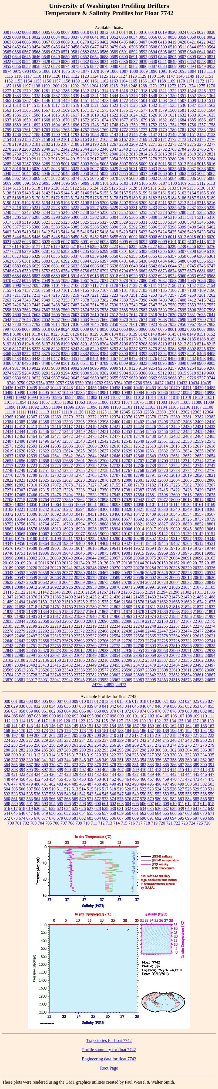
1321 (162, 90)
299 (150, 750)
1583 (201, 110)
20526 (162, 572)
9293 (55, 373)
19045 (186, 529)
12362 (184, 412)
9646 (85, 378)
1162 (104, 81)
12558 (186, 441)
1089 (143, 71)
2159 (55, 139)
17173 (138, 485)
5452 (94, 236)
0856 (16, 66)
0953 (211, 66)
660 (128, 813)
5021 (46, 168)
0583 (94, 51)
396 (37, 769)
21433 (103, 597)
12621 (31, 451)
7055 (55, 280)
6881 (201, 271)
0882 (133, 66)
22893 (67, 650)
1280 (36, 90)
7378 (85, 300)
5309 (162, 217)
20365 (55, 572)
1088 (133, 71)
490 (113, 784)
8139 (133, 334)
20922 (55, 587)
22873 (55, 650)
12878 (103, 480)
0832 (85, 61)
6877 (182, 271)
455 (60, 779)
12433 (209, 426)
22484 (210, 631)
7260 (191, 295)
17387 (138, 490)
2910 (26, 159)
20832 (186, 582)
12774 (186, 470)
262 (82, 745)
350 (113, 759)
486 (82, 784)
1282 (55, 90)
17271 (8, 490)
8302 (191, 348)
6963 (191, 275)
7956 (182, 324)
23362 (198, 660)
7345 (36, 300)
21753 (67, 606)
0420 (181, 42)
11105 (173, 407)
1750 (133, 125)
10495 (43, 392)
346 (82, 759)
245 (166, 740)
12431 (198, 426)
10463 (150, 387)
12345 (124, 412)
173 (45, 730)
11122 (90, 412)
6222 (104, 246)
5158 (133, 193)
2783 (172, 149)
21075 (198, 587)
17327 (55, 490)
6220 (94, 246)
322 (112, 755)
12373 (103, 417)
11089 (208, 402)
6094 (114, 241)
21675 (210, 602)
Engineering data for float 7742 (109, 1059)
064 (67, 711)
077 (166, 711)
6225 (133, 246)
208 (98, 735)
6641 (143, 266)
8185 (191, 339)
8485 (211, 358)
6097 (143, 241)
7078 (123, 280)
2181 (36, 144)
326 (143, 755)
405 (105, 769)
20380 (79, 572)
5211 (162, 202)
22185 (8, 626)
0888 (162, 66)
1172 (200, 81)
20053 (103, 558)
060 (37, 711)
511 (60, 789)
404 (98, 769)
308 (7, 755)
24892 (109, 684)
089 (45, 716)
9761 (89, 382)
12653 (198, 456)
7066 (75, 280)
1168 (161, 81)
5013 (181, 163)
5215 (201, 202)
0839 (143, 61)
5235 (172, 207)
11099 (104, 407)
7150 (172, 285)
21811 (150, 606)
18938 (91, 529)
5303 (104, 217)
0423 (211, 42)
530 (203, 789)
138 (203, 721)
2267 (114, 144)
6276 (211, 246)
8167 (65, 339)
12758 (103, 470)
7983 (211, 324)
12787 (115, 475)
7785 (26, 324)
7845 (94, 324)
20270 (115, 567)
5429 (191, 232)
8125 (65, 334)
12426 (150, 426)
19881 (127, 553)
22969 (174, 650)
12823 (20, 480)
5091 (26, 183)
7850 (114, 324)
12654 (210, 456)
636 (158, 808)
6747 (211, 266)
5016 (211, 163)
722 (177, 823)
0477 (94, 47)
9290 (36, 373)
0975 (17, 71)
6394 (85, 261)
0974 (7, 71)
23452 (103, 665)
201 (45, 735)
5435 (7, 236)
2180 (26, 144)
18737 (198, 519)
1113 (201, 71)
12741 (162, 465)
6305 (162, 251)
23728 (31, 675)
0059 (182, 37)
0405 (123, 42)
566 (52, 798)
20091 (186, 558)
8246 (85, 348)
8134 (113, 334)
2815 (153, 154)
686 (113, 818)
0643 (7, 56)
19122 (162, 533)
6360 (201, 256)
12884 (174, 480)
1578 (153, 110)
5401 (201, 227)
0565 (7, 51)
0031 (26, 37)
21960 (115, 616)
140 (7, 725)
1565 (26, 110)
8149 (191, 334)
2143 (114, 134)
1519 (75, 105)
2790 (26, 154)
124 (97, 721)
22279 (20, 631)
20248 (91, 567)
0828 (46, 61)
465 (135, 779)
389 (196, 764)
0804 (162, 56)
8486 (7, 363)
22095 (115, 621)
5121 (65, 188)
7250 (123, 295)
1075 (65, 71)
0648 (46, 56)
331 (180, 755)
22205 (43, 626)
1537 (191, 105)
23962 (115, 679)
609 (166, 803)
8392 (143, 353)
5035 (172, 168)
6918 (114, 275)
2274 (182, 144)
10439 (31, 387)
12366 (20, 417)
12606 (67, 446)
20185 (209, 563)
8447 (55, 358)
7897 (143, 324)
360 (188, 759)
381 (135, 764)
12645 (103, 456)
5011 (162, 163)
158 (143, 725)
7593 (162, 309)
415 (180, 769)
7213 (36, 295)
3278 (152, 159)
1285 (65, 90)
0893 (182, 66)
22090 (103, 621)
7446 (46, 305)
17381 (127, 490)
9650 (94, 378)
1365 (7, 100)
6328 (26, 256)
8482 (191, 358)
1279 (26, 90)
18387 (43, 514)
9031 (46, 368)
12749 (20, 470)
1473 (133, 100)
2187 (65, 144)
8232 (55, 348)
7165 (85, 290)
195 (211, 730)
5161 (162, 193)
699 (211, 818)
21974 (150, 616)
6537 (211, 261)
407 (120, 769)
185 (135, 730)
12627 (103, 451)
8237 (65, 348)
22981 (8, 655)
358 (173, 759)
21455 (138, 597)
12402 (138, 421)
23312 (138, 660)
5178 (114, 198)
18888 (43, 529)
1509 (191, 100)
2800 (114, 154)
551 (150, 794)
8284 (172, 348)
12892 (20, 485)
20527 (174, 572)
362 (203, 759)
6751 (36, 271)
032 (37, 706)
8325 (201, 348)
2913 (55, 159)
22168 (198, 621)
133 (165, 721)
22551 (103, 636)
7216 (65, 295)
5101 (104, 183)
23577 (103, 670)
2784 (182, 149)
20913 (43, 587)
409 (135, 769)
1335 (36, 95)
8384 (104, 353)
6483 (153, 261)
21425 (91, 597)
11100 (115, 407)
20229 (55, 567)
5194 (46, 202)
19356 (20, 543)
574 (113, 798)
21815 (162, 606)
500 (188, 784)
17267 (210, 485)
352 (128, 759)
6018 (191, 236)
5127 (123, 188)
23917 (31, 679)
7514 (94, 305)
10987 (174, 392)
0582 (85, 51)
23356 (186, 660)
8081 (172, 329)
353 (135, 759)
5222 (46, 207)
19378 (55, 543)
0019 (162, 32)
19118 (150, 533)
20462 (103, 572)
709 (79, 823)
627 (90, 808)
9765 (128, 382)
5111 (192, 183)
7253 (152, 295)
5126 (113, 188)
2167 (123, 139)
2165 (104, 139)
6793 (114, 271)
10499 (67, 392)
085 (14, 716)
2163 (85, 139)
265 (105, 745)
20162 (174, 563)
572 (98, 798)
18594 (20, 519)
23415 (55, 665)
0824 (26, 61)
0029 (7, 37)
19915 (138, 553)
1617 (75, 115)
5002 (75, 163)
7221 (94, 295)
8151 (201, 334)
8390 (123, 353)
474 (203, 779)
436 (128, 774)
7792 (36, 324)
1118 (37, 76)
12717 (8, 465)
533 (14, 794)
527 (180, 789)
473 (196, 779)
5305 (123, 217)
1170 (180, 81)
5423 (152, 232)
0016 (143, 32)
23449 (91, 665)
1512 (7, 105)
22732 (186, 640)
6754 (65, 271)
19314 (162, 538)
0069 (65, 42)
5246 (65, 212)
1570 (75, 110)
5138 (7, 193)
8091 (7, 334)
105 (166, 716)
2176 (211, 139)
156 (128, 725)
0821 (211, 56)
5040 (7, 173)
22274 (210, 626)
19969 (162, 553)
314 (52, 755)
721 (169, 823)
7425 (7, 305)
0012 (104, 32)
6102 (182, 241)
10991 (9, 397)
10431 (170, 382)
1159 (75, 81)
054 (203, 706)
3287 (26, 163)
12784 (79, 475)
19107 (127, 533)
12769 (150, 470)
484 (67, 784)
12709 (162, 460)
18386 (31, 514)
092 (67, 716)
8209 (153, 344)
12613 (150, 446)
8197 (46, 344)
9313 (172, 373)
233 (75, 740)
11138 (113, 412)
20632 (43, 582)
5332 (153, 222)
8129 (94, 334)
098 (113, 716)
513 (75, 789)
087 (29, 716)
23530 (55, 670)
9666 (162, 378)
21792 (103, 606)
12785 (91, 475)
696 (188, 818)
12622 (43, 451)
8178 (133, 339)
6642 (153, 266)
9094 (85, 368)
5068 (26, 178)
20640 (55, 582)
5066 (7, 178)
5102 (114, 183)
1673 (94, 120)
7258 (181, 295)
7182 (133, 290)
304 (188, 750)
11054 (21, 402)
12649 (150, 456)
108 (188, 716)
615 (211, 803)
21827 (198, 606)
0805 (172, 56)
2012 (104, 134)
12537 (67, 441)
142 (22, 725)
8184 (182, 339)
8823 (143, 363)
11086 (197, 402)
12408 (186, 421)
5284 (7, 217)
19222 (91, 538)
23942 (67, 679)
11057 (44, 402)
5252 (123, 212)
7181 (123, 290)
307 (211, 750)
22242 (127, 626)
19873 (91, 553)
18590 (8, 519)
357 (166, 759)
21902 (20, 616)
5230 (123, 207)
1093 (182, 71)
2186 (55, 144)
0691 (133, 56)
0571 (65, 51)
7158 (36, 290)
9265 (201, 368)
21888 (186, 611)
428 (67, 774)
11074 (126, 402)
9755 (50, 382)
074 (143, 711)
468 (158, 779)
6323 (16, 256)
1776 (133, 129)
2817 (172, 154)
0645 (26, 56)
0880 (114, 66)
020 (158, 701)
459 (90, 779)
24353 (162, 679)
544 (98, 794)
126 (112, 721)
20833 (198, 582)
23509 (8, 670)
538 (52, 794)
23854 (186, 675)
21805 (127, 606)
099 (120, 716)
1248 (133, 86)
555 (181, 794)
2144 (123, 134)
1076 (75, 71)
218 (173, 735)
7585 (123, 309)
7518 (104, 305)
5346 (211, 222)
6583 (16, 266)
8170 (75, 339)
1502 (153, 100)
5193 (36, 202)
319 (90, 755)
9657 (123, 378)
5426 (181, 232)
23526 (43, 670)
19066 (31, 533)
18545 (174, 514)
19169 (8, 538)
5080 (133, 178)
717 (139, 823)
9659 (133, 378)
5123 (84, 188)
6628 (26, 266)
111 (211, 716)
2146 (143, 134)
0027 (201, 32)
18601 (31, 519)
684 (98, 818)
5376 (7, 227)
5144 (65, 193)
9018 (26, 368)
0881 (123, 66)
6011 (172, 236)
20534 (210, 572)
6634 (85, 266)
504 (7, 789)
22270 (198, 626)
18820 (127, 524)
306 (203, 750)
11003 (103, 397)
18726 (186, 519)
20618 (186, 577)
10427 (158, 382)
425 (45, 774)
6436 (143, 261)
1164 (123, 81)
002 (22, 701)
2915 (75, 159)
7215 (55, 295)
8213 (191, 344)
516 (97, 789)
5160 (153, 193)
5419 (113, 232)
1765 (65, 129)
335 (211, 755)
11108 (208, 407)
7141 (152, 285)
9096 (104, 368)
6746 (201, 266)
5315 (201, 217)
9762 (99, 382)
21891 (210, 611)
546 (113, 794)
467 (150, 779)
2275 (191, 144)
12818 (174, 475)
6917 (104, 275)
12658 (43, 460)
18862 (8, 529)
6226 (143, 246)
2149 (172, 134)
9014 (7, 368)
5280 (182, 212)
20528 (186, 572)
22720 (127, 640)
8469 (123, 358)
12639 (31, 456)
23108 (20, 660)
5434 (211, 232)
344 (67, 759)
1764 (55, 129)
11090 (10, 407)
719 (154, 823)
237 (105, 740)
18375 (20, 514)
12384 (8, 421)
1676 (114, 120)
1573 (104, 110)
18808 (103, 524)
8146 (181, 334)
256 (37, 745)
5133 (171, 188)
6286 (94, 251)
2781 (153, 149)
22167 (186, 621)
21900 (8, 616)
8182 (162, 339)
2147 (153, 134)
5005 (104, 163)
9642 (65, 378)
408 (128, 769)
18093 (115, 504)
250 (203, 740)
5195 (55, 202)
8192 (7, 344)
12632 (162, 451)
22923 (103, 650)
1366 (16, 100)
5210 (153, 202)
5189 (211, 198)
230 (52, 740)
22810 (174, 645)
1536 (182, 105)
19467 (174, 543)
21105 (210, 587)
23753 (67, 675)
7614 (133, 314)
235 (90, 740)
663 (150, 813)
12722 (20, 465)
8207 (133, 344)
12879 (115, 480)
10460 (127, 387)
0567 (26, 51)
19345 (209, 538)
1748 (114, 125)
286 (52, 750)
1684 (182, 120)
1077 (85, 71)
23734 (43, 675)
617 (14, 808)
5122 (74, 188)
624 (67, 808)
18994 (115, 529)
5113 (211, 183)
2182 (46, 144)
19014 (138, 529)
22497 (31, 636)
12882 (150, 480)
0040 (85, 37)
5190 (7, 202)
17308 (31, 490)
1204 (94, 86)
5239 (211, 207)
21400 (67, 597)
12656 (20, 460)
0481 (123, 47)
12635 (198, 451)
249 (196, 740)
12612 (138, 446)
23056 (127, 655)
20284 (150, 567)
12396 (91, 421)
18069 (79, 504)
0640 (191, 51)
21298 (174, 592)
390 (203, 764)
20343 (8, 572)
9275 (16, 373)
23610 (174, 670)
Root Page (109, 1068)
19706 (162, 548)
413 (165, 769)
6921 (143, 275)
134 (172, 721)
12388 (43, 421)
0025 (191, 32)
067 (90, 711)
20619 (198, 577)
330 (173, 755)
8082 (182, 329)
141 (14, 725)
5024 (65, 168)
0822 (7, 61)
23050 (103, 655)
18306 (103, 509)
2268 (123, 144)
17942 (138, 499)
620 (37, 808)
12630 (138, 451)
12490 (20, 441)
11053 (9, 402)
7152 (191, 285)
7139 (133, 285)
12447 (55, 431)
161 (166, 725)
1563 (7, 110)
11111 (21, 412)
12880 (127, 480)
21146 (55, 592)
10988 (186, 392)
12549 (138, 441)
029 (14, 706)
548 (128, 794)
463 (120, 779)
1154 (28, 81)
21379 (43, 597)
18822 (150, 524)
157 (135, 725)
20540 (8, 577)
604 (128, 803)
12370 (67, 417)
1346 (133, 95)
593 (45, 803)
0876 (85, 66)
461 (105, 779)
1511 (211, 100)
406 (113, 769)
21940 (91, 616)
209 (105, 735)
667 (181, 813)
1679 (143, 120)
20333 (198, 567)
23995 (150, 679)
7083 (172, 280)
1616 (65, 115)
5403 (7, 232)
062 (52, 711)
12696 (91, 460)
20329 (186, 567)
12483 (186, 436)
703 (33, 823)
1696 (75, 125)
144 (37, 725)
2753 (133, 149)
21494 (20, 602)
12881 (138, 480)
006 (52, 701)
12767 (127, 470)
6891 (65, 275)
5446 (36, 236)
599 (90, 803)
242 (143, 740)
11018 (174, 397)
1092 (172, 71)
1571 (85, 110)
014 (112, 701)
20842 (210, 582)
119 (59, 721)
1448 (55, 100)
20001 (20, 558)
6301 (123, 251)
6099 (162, 241)
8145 (172, 334)
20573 (79, 577)
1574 (114, 110)
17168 (127, 485)
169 (14, 730)
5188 (201, 198)
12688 (67, 460)
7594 (172, 309)
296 (128, 750)
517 (105, 789)
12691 (79, 460)
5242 (26, 212)
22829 (198, 645)
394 (22, 769)
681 (75, 818)
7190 (211, 290)
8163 (26, 339)
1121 (65, 76)
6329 (36, 256)
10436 (8, 387)
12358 (148, 412)
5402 (211, 227)
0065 (26, 42)
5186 (182, 198)
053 (196, 706)
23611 (186, 670)
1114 (211, 71)
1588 (36, 115)
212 (128, 735)
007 (60, 701)
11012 (138, 397)
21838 (20, 611)
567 (60, 798)
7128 (113, 285)
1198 (36, 86)
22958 (162, 650)
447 (211, 774)
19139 (186, 533)
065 (75, 711)
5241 (16, 212)
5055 (123, 173)
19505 (186, 543)
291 (90, 750)
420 (7, 774)
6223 (113, 246)
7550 (172, 305)
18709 (162, 519)
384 (158, 764)
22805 (162, 645)
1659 (26, 120)
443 (181, 774)
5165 (201, 193)
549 (135, 794)
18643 (79, 519)
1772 (123, 129)
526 (173, 789)
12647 (127, 456)
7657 (55, 319)
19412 (115, 543)
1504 (172, 100)
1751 (143, 125)
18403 (67, 514)
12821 (210, 475)
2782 (162, 149)
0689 (114, 56)
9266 (211, 368)
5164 (191, 193)
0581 (75, 51)
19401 (91, 543)
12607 (79, 446)
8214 (201, 344)
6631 (55, 266)
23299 (127, 660)
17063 (43, 485)
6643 (162, 266)
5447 (46, 236)
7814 (55, 324)
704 (41, 823)
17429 (198, 490)
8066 (143, 329)
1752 (153, 125)
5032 (143, 168)
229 (45, 740)
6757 (94, 271)
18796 (91, 524)
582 (173, 798)
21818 (174, 606)
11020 (197, 397)
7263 (7, 300)
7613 (123, 314)
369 (45, 764)
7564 (36, 309)
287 (60, 750)
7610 (94, 314)
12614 (162, 446)
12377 (138, 417)
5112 (201, 183)
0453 (26, 47)
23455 (115, 665)
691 (150, 818)
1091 (163, 71)
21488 (210, 597)
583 (181, 798)
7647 (16, 319)
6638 (114, 266)
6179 (55, 246)
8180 (153, 339)
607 (150, 803)
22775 (115, 645)
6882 (211, 271)
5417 (94, 232)
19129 (174, 533)
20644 (67, 582)
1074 (56, 71)
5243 (36, 212)
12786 (103, 475)
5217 (7, 207)
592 (37, 803)
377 (105, 764)
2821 (211, 154)
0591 (123, 51)
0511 (182, 47)
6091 (85, 241)
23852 (174, 675)
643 (211, 808)
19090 (103, 533)
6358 (181, 256)
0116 (75, 42)
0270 (84, 42)
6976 (36, 280)
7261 (201, 295)
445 (196, 774)
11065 (91, 402)
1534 (162, 105)
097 (105, 716)
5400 (191, 227)
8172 (85, 339)
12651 (174, 456)
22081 (91, 621)
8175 (114, 339)
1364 (211, 95)
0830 (65, 61)
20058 (126, 558)
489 (105, 784)
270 (143, 745)
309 (14, 755)
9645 (75, 378)
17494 (67, 494)
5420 (123, 232)
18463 (127, 514)
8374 (36, 353)
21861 (91, 611)
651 (60, 813)
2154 (7, 139)
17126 (79, 485)
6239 (181, 246)
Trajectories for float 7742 (109, 1040)
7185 (162, 290)
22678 (67, 640)
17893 (91, 499)
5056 (133, 173)
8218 (26, 348)
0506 (133, 47)
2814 (143, 154)
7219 (75, 295)
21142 (43, 592)
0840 (153, 61)
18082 (103, 504)
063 (60, 711)
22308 (55, 631)
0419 (172, 42)
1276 (210, 86)
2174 (191, 139)
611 (181, 803)
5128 (133, 188)
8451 (75, 358)
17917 (115, 499)
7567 (46, 309)
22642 (20, 640)
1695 (65, 125)
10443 (55, 387)
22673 (55, 640)
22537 (91, 636)
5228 (104, 207)
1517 (55, 105)
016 (128, 701)
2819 (191, 154)
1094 (192, 71)
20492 (127, 572)
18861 (210, 524)
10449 (79, 387)
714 (116, 823)
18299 (91, 509)
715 (124, 823)
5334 (172, 222)
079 (181, 711)
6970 (7, 280)
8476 (153, 358)
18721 (174, 519)
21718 (31, 606)
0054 (133, 37)
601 (105, 803)
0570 (55, 51)
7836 (75, 324)
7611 (104, 314)
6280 (36, 251)
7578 (104, 309)
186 (143, 730)
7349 (46, 300)
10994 (32, 397)
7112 (94, 285)
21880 (162, 611)
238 (113, 740)
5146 (85, 193)
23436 (79, 665)
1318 (143, 90)
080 (188, 711)
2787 (211, 149)
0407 (143, 42)
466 (143, 779)
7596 (191, 309)
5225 (75, 207)
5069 (36, 178)
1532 (153, 105)
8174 (104, 339)
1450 (75, 100)
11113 (44, 412)
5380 (36, 227)
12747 (210, 465)
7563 (26, 309)
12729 (91, 465)
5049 (75, 173)
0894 (191, 66)
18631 (67, 519)
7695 (172, 319)
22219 (91, 626)
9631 (26, 378)
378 (113, 764)
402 (82, 769)
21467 (162, 597)
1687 (211, 120)
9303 (114, 373)
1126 (113, 76)
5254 (133, 212)
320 (97, 755)
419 (211, 769)
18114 (174, 504)
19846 (79, 553)
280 (7, 750)
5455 (114, 236)
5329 (123, 222)
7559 (16, 309)
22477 (198, 631)
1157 (56, 81)
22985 (20, 655)
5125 (103, 188)
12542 (103, 441)
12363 (195, 412)
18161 (198, 504)
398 (52, 769)
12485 (210, 436)
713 (109, 823)
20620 (210, 577)
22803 (150, 645)
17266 (198, 485)
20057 (114, 558)
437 (135, 774)
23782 (91, 675)
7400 (153, 300)
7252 (143, 295)
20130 (55, 563)
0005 (46, 32)
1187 (7, 86)
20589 (115, 577)
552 (158, 794)
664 (158, 813)
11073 (115, 402)
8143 (152, 334)
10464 (162, 387)
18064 (55, 504)
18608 (43, 519)
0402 (104, 42)
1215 (113, 86)
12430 (186, 426)
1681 (153, 120)
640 (188, 808)
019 (150, 701)
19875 (103, 553)
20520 (150, 572)
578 (143, 798)
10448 (67, 387)
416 (188, 769)
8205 (114, 344)
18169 (209, 504)
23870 (8, 679)
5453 (104, 236)
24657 (210, 679)
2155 (16, 139)
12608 (91, 446)
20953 (91, 587)
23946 (91, 679)
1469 (114, 100)
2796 (75, 154)
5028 (104, 168)
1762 (36, 129)
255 (29, 745)
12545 (127, 441)
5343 (191, 222)
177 (75, 730)
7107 (85, 285)
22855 (31, 650)
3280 (172, 159)
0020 (172, 32)
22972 (198, 650)
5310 (172, 217)
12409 (198, 421)
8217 (16, 348)
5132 (162, 188)
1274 (191, 86)
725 (199, 823)
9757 (60, 382)
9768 (147, 382)
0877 (94, 66)
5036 (182, 168)
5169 (26, 198)
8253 (114, 348)
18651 (91, 519)
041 (105, 706)
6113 (201, 241)
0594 (153, 51)
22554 (115, 636)
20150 (162, 563)
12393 (67, 421)
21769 (79, 606)
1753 (162, 125)
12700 (103, 460)
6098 (153, 241)
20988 (138, 587)
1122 (75, 76)
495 (150, 784)
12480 (150, 436)
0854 (211, 61)
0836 (123, 61)
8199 (65, 344)
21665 (174, 602)
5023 (55, 168)
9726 (191, 378)
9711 (182, 378)
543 (90, 794)
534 (22, 794)
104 (158, 716)
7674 (143, 319)
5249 (94, 212)
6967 (201, 275)
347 (90, 759)
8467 (114, 358)
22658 (43, 640)
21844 (43, 611)
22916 (91, 650)
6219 (84, 246)
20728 (162, 582)
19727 (198, 548)
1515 (36, 105)
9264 (191, 368)
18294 (79, 509)
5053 (114, 173)
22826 (186, 645)
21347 (8, 597)
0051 (104, 37)
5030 (123, 168)
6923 (162, 275)
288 (67, 750)
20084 (174, 558)
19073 (67, 533)
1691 (26, 125)
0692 (143, 56)
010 (82, 701)
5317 (7, 222)
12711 (174, 460)
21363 (20, 597)
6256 (191, 246)
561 (14, 798)
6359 (191, 256)
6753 (55, 271)
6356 (162, 256)
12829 (91, 480)
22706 (103, 640)
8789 (104, 363)
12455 (150, 431)
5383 (55, 227)
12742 (174, 465)
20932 (79, 587)
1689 (16, 125)
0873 (55, 66)
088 (37, 716)
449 (14, 779)
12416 (55, 426)
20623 (8, 582)
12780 (31, 475)
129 (135, 721)
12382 (198, 417)
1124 (94, 76)
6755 (75, 271)
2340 (46, 149)
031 (29, 706)
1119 (46, 76)
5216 (211, 202)
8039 (85, 329)
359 (181, 759)
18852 (198, 524)
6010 (162, 236)
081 (196, 711)
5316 (211, 217)
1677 (123, 120)
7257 (172, 295)
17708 (8, 499)
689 (135, 818)
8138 (123, 334)
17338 (79, 490)
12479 (138, 436)
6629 (36, 266)
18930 (79, 529)
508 (37, 789)
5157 (123, 193)
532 (7, 794)
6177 (45, 246)
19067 (43, 533)
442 (173, 774)
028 (7, 706)
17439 (8, 494)
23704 (8, 675)
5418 (104, 232)
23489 (186, 665)
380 (128, 764)
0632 (172, 51)
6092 (94, 241)
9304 (123, 373)
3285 (7, 163)
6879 (191, 271)
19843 (67, 553)
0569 (46, 51)
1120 (56, 76)
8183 (172, 339)
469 (166, 779)
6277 (7, 251)
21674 (198, 602)
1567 (46, 110)
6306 (172, 251)
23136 (43, 660)
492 (128, 784)
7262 (211, 295)
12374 (115, 417)
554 (173, 794)
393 (14, 769)
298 (143, 750)
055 (211, 706)
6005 (143, 236)
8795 (113, 363)
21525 (79, 602)
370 (52, 764)
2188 (75, 144)
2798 (94, 154)
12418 (79, 426)
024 (188, 701)
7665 (94, 319)
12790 (138, 475)
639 (181, 808)
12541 (91, 441)
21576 (138, 602)
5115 (16, 188)
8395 (172, 353)
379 (120, 764)
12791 (150, 475)
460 (98, 779)
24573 (186, 679)
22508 (43, 636)
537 (45, 794)
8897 (172, 363)
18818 (115, 524)
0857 (26, 66)
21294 (162, 592)
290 (82, 750)
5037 (191, 168)
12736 (138, 465)
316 (67, 755)
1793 (75, 134)
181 (105, 730)
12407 (174, 421)
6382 (36, 261)
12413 (31, 426)
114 (22, 721)
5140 (26, 193)
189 (166, 730)
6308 (191, 251)
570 (82, 798)
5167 (7, 198)
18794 (79, 524)
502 (203, 784)
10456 (103, 387)
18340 (174, 509)
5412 (45, 232)
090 (52, 716)
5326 (94, 222)
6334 (45, 256)
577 (135, 798)
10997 (68, 397)
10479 (198, 387)
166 (203, 725)
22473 (174, 631)
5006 (114, 163)
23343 (174, 660)
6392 (65, 261)
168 (7, 730)
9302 (104, 373)
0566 (16, 51)
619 (29, 808)
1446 (46, 100)
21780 (91, 606)
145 (45, 725)
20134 (79, 563)
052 (188, 706)
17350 (103, 490)
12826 (55, 480)
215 (150, 735)
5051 (94, 173)
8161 (7, 339)
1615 (55, 115)
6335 (55, 256)
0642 (211, 51)
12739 (150, 465)
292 (98, 750)
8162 (16, 339)
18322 (150, 509)
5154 (94, 193)
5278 (162, 212)
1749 (123, 125)
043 (120, 706)
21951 (103, 616)
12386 (31, 421)
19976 (186, 553)
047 (150, 706)
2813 (133, 154)
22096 (127, 621)
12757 (91, 470)
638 (173, 808)
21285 (126, 592)
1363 (201, 95)
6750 (26, 271)
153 (105, 725)
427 (60, 774)
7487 (75, 305)
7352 (55, 300)
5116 (26, 188)
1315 (114, 90)
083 (211, 711)
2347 (114, 149)
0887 (153, 66)
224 (7, 740)
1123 (85, 76)
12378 (150, 417)
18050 (31, 504)
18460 (115, 514)
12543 (115, 441)
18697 (150, 519)
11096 (68, 407)
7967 (191, 324)
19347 (8, 543)
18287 (67, 509)
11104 (161, 407)
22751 (31, 645)
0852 (191, 61)
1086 (114, 71)
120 (66, 721)
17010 (31, 485)
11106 (185, 407)
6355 (152, 256)
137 (195, 721)
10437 (20, 387)
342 (52, 759)
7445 (36, 305)
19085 (91, 533)
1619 (94, 115)
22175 (209, 621)
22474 (186, 631)
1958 (94, 134)
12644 (91, 456)
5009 (143, 163)
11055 (33, 402)
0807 (182, 56)
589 (14, 803)
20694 (115, 582)
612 (188, 803)
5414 (65, 232)
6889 (55, 275)
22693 (79, 640)
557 (196, 794)
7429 (26, 305)
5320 (36, 222)
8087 (201, 329)
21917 (55, 616)
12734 (127, 465)
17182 (150, 485)
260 (67, 745)
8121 (45, 334)
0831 (75, 61)
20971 (127, 587)
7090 (16, 285)
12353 (136, 412)
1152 (8, 81)
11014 (150, 397)
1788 (36, 134)
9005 (211, 363)
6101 (172, 241)
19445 (162, 543)
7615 (143, 314)
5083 (162, 178)
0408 (152, 42)
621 (45, 808)
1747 (104, 125)
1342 (104, 95)
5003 (85, 163)
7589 (153, 309)
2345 (94, 149)
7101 (55, 285)
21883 (174, 611)
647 (29, 813)
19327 (186, 538)
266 (113, 745)
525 (165, 789)
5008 (133, 163)
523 (150, 789)
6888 (46, 275)
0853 (201, 61)
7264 (16, 300)
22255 (162, 626)
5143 (55, 193)
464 (128, 779)
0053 (123, 37)
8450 (65, 358)
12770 (162, 470)
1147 (170, 76)
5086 (191, 178)
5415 (75, 232)
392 (7, 769)
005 (45, 701)
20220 (31, 567)
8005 (16, 329)
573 (105, 798)
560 (7, 798)
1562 (211, 105)
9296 (75, 373)
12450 (91, 431)
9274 (7, 373)
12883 (162, 480)
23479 (150, 665)
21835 (8, 611)
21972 (138, 616)
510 (52, 789)
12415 (43, 426)
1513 (16, 105)
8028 (75, 329)
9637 (55, 378)
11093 (45, 407)
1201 (65, 86)
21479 (186, 597)
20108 (8, 563)
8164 (36, 339)
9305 (133, 373)
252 (7, 745)
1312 (85, 90)
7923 (153, 324)
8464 (104, 358)
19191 (43, 538)
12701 (115, 460)
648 (37, 813)
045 (135, 706)
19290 (126, 538)
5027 (94, 168)
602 (113, 803)
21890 (198, 611)
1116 (18, 76)
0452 (16, 47)
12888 (210, 480)
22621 (210, 636)
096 (98, 716)
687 (120, 818)
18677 (127, 519)
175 (60, 730)
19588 (31, 548)
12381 (186, 417)
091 (60, 716)
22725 (162, 640)
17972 (162, 499)
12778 (8, 475)
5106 (153, 183)
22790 (138, 645)
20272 (127, 567)
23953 (103, 679)
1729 (85, 125)
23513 (20, 670)
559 (211, 794)
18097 (127, 504)
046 (143, 706)
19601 (55, 548)
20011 (43, 558)
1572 (94, 110)
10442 (43, 387)
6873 (162, 271)
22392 (91, 631)
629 (105, 808)
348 (98, 759)
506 (22, 789)
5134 (181, 188)
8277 (143, 348)
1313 (94, 90)
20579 (91, 577)
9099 (114, 368)
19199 (55, 538)
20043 (79, 558)
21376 (31, 597)
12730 (103, 465)
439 (150, 774)
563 (29, 798)
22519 (67, 636)
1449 (65, 100)
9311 (153, 373)
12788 (127, 475)
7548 (162, 305)
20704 (138, 582)
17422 (174, 490)
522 (143, 789)
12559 (198, 441)
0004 (36, 32)
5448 (55, 236)
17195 (162, 485)
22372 (79, 631)
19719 (186, 548)
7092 (26, 285)
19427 (127, 543)
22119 (138, 621)
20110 (31, 563)
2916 (84, 159)
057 (14, 711)
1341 (94, 95)
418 (203, 769)
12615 (174, 446)
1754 (172, 125)
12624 (67, 451)
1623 (123, 115)
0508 (153, 47)
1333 (16, 95)
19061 (210, 529)
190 (173, 730)
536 (37, 794)
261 (75, 745)
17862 (79, 499)
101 (135, 716)
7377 (75, 300)
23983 (138, 679)
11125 (101, 412)
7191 (7, 295)
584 (188, 798)
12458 (186, 431)
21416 (79, 597)
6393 (75, 261)
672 (7, 818)
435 (120, 774)
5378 (26, 227)
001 (14, 701)
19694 (150, 548)
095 (90, 716)
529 (196, 789)
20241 (67, 567)
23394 (20, 665)
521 (135, 789)
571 (90, 798)
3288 (36, 163)
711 (94, 823)
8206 (123, 344)
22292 (43, 631)
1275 (201, 86)
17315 (43, 490)
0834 (104, 61)
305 (196, 750)
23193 (91, 660)
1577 (143, 110)
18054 (43, 504)
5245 (55, 212)
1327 (211, 90)
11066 (103, 402)
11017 (162, 397)
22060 (43, 621)
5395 (143, 227)
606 (143, 803)
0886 (143, 66)
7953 (172, 324)
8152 (211, 334)
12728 (79, 465)
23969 (127, 679)
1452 (94, 100)
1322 (172, 90)
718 (146, 823)
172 (37, 730)
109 (196, 716)
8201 (85, 344)
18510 (162, 514)
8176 (123, 339)
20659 (79, 582)
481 (45, 784)
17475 (43, 494)
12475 (91, 436)
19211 (67, 538)
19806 (43, 553)
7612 (113, 314)
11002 (92, 397)
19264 (103, 538)
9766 (137, 382)
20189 (8, 567)
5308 (153, 217)
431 (90, 774)
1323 (182, 90)
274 (173, 745)
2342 (65, 149)
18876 (31, 529)
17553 (127, 494)
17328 (67, 490)
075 (150, 711)
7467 (65, 305)
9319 (201, 373)
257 (45, 745)
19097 (115, 533)
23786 (103, 675)
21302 (185, 592)
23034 (67, 655)
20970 (115, 587)
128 (127, 721)
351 (120, 759)
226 (22, 740)
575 (120, 798)
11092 (33, 407)
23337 (162, 660)
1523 (114, 105)
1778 (153, 129)
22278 (8, 631)
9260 (182, 368)
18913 (55, 529)
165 (196, 725)
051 (181, 706)
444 (188, 774)
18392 (55, 514)
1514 (26, 105)
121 (74, 721)
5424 (162, 232)
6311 (7, 256)
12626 (91, 451)
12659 (55, 460)
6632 (65, 266)
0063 (7, 42)
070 (113, 711)
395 (29, 769)
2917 (94, 159)
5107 (163, 183)
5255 (143, 212)
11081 (150, 402)
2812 (123, 154)
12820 (198, 475)
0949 (201, 66)
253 (14, 745)
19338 (198, 538)
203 (60, 735)
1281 (46, 90)
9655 (114, 378)
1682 (162, 120)
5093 (46, 183)
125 (104, 721)
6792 (104, 271)
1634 (201, 115)
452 (37, 779)
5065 (211, 173)
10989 (198, 392)
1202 (74, 86)
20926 (67, 587)
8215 (211, 344)
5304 (114, 217)
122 (82, 721)
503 (211, 784)
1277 (7, 90)
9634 (46, 378)
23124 (31, 660)
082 (203, 711)
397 (45, 769)
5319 (26, 222)
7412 (191, 300)
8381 (75, 353)
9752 (30, 382)
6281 (46, 251)
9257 (172, 368)
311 (29, 755)
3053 (104, 159)
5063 (191, 173)
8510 (75, 363)
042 (113, 706)
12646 (115, 456)
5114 (7, 188)
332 (188, 755)
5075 (85, 178)
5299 (65, 217)
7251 (133, 295)
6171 (36, 246)
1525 (133, 105)
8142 (143, 334)
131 (150, 721)
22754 (43, 645)
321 (105, 755)
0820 (201, 56)
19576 (8, 548)
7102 (65, 285)
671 (211, 813)
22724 (150, 640)
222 (203, 735)
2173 (182, 139)
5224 (65, 207)
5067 (16, 178)
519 (120, 789)
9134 (143, 368)
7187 (182, 290)
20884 (20, 587)
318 (82, 755)
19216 (79, 538)
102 (143, 716)
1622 (114, 115)
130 (142, 721)
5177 (104, 198)
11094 (57, 407)
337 (14, 759)
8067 (153, 329)
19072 (55, 533)
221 (196, 735)
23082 (198, 655)
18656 (103, 519)
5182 (153, 198)
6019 (201, 236)
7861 (133, 324)
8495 (26, 363)
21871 (115, 611)
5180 (133, 198)
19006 (127, 529)
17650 (198, 494)
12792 (162, 475)
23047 (79, 655)
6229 (172, 246)
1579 (162, 110)
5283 (211, 212)
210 (113, 735)
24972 (121, 684)
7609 (85, 314)
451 (29, 779)
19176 (20, 538)
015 (120, 701)
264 (98, 745)
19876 (115, 553)
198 (22, 735)
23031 (55, 655)
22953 (138, 650)
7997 (7, 329)
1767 (85, 129)
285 (45, 750)
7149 (162, 285)
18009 (174, 499)
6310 (211, 251)
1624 (133, 115)
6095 (123, 241)
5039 (211, 168)
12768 (138, 470)
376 (98, 764)
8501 (65, 363)
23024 (43, 655)
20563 (55, 577)
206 (82, 735)
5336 (182, 222)
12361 (172, 412)
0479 (114, 47)
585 (196, 798)
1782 (191, 129)
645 (14, 813)
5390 (114, 227)
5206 (114, 202)
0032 (36, 37)
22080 (79, 621)
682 (82, 818)
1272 (171, 86)
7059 (65, 280)
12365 (8, 417)
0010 (85, 32)
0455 (46, 47)
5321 (46, 222)
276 (188, 745)
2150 (182, 134)
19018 (162, 529)
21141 (31, 592)
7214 (45, 295)
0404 (113, 42)
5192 (26, 202)
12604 (43, 446)
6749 (16, 271)
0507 (143, 47)
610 (173, 803)
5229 (114, 207)
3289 (46, 163)
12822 (8, 480)
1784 (211, 129)
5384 (65, 227)
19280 (114, 538)
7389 (123, 300)
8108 (16, 334)
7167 (104, 290)
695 (181, 818)
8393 (153, 353)
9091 (65, 368)
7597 (201, 309)
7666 (104, 319)
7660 (65, 319)
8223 (36, 348)
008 (67, 701)
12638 (20, 456)
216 (158, 735)
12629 (127, 451)
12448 (67, 431)
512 (67, 789)
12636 (210, 451)
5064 (201, 173)
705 (48, 823)
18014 (198, 499)
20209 (20, 567)
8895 (162, 363)
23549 (67, 670)
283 (29, 750)
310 (22, 755)
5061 (172, 173)
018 (143, 701)
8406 (201, 353)
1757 (201, 125)
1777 (143, 129)
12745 (198, 465)
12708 (150, 460)
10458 (115, 387)
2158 (46, 139)
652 (67, 813)
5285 (16, 217)
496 (158, 784)
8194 (26, 344)
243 (150, 740)
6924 (172, 275)
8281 (162, 348)
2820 (201, 154)
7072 (94, 280)
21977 (162, 616)
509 (45, 789)
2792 (46, 154)
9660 (143, 378)
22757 (67, 645)
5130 (142, 188)
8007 (26, 329)
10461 (138, 387)
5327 (104, 222)
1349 (162, 95)
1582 (191, 110)
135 (180, 721)
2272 (162, 144)
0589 (114, 51)
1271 (162, 86)
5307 (143, 217)
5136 (201, 188)
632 (128, 808)
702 (26, 823)
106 (173, 716)
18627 (55, 519)
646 (22, 813)
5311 (182, 217)
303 (181, 750)
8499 (55, 363)
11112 (32, 412)
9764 (118, 382)
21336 (209, 592)
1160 (85, 81)
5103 (124, 183)
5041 (16, 173)
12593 (31, 446)
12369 (55, 417)
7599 (7, 314)
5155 (104, 193)
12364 (207, 412)
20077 (162, 558)
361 (196, 759)
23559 (91, 670)
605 (135, 803)
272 (158, 745)
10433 (182, 382)
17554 (138, 494)
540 (67, 794)
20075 (150, 558)
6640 (133, 266)
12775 (198, 470)
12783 (67, 475)
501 (196, 784)
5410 (26, 232)
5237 (191, 207)
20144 (138, 563)
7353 (65, 300)
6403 (133, 261)
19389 (67, 543)
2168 (133, 139)
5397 (162, 227)
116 (37, 721)
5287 (26, 217)
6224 (123, 246)
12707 (138, 460)
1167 (152, 81)
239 (120, 740)
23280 (115, 660)
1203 (84, 86)
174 (52, 730)
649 (45, 813)
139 (210, 721)
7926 (162, 324)
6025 (46, 241)
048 (158, 706)
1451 (85, 100)
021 (165, 701)
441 (166, 774)
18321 (138, 509)
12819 (186, 475)
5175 (85, 198)
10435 (205, 382)
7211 (16, 295)
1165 (133, 81)
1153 (18, 81)
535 (29, 794)
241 (135, 740)
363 (211, 759)
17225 (174, 485)
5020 (36, 168)
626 (82, 808)
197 (14, 735)
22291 (31, 631)
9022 (36, 368)
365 (14, 764)
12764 (115, 470)
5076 (94, 178)
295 (120, 750)
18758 (20, 524)
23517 (31, 670)
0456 (55, 47)
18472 (138, 514)
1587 (26, 115)
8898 (181, 363)
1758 (211, 125)
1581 (182, 110)
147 (60, 725)
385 (166, 764)
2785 (191, 149)
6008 (153, 236)
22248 (150, 626)
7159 (46, 290)
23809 (138, 675)
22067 (67, 621)
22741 (210, 640)
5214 (191, 202)
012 (97, 701)
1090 (153, 71)
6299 (104, 251)
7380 (94, 300)
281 (14, 750)
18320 (127, 509)
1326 (201, 90)
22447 (162, 631)
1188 (16, 86)
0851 (182, 61)
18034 (20, 504)
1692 (36, 125)
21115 (8, 592)
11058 (56, 402)
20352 (20, 572)
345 (75, 759)
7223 (113, 295)
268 (128, 745)
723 (184, 823)
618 (22, 808)
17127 (91, 485)
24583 (198, 679)
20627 (20, 582)
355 (150, 759)
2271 (153, 144)
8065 (133, 329)
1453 (104, 100)
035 (60, 706)
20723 (150, 582)
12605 (55, 446)
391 (211, 764)
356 (158, 759)
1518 (65, 105)
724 (192, 823)
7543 (133, 305)
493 (135, 784)
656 (98, 813)
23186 (79, 660)
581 (166, 798)
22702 (91, 640)
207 (90, 735)
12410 (210, 421)
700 (11, 823)
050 (173, 706)
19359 (31, 543)
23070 (162, 655)
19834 (55, 553)
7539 (123, 305)
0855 (7, 66)
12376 (127, 417)
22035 (8, 621)
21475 (174, 597)
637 (166, 808)
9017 (16, 368)
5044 (26, 173)
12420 (103, 426)
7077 (114, 280)
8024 (65, 329)
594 (52, 803)
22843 (8, 650)
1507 (182, 100)
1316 (123, 90)
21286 (138, 592)
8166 (55, 339)
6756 (85, 271)
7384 (114, 300)
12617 (198, 446)
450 (22, 779)
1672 (85, 120)
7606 (65, 314)
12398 (103, 421)
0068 (55, 42)
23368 (210, 660)
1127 (123, 76)
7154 (211, 285)
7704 (211, 319)
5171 (46, 198)
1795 (85, 134)
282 (22, 750)
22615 (198, 636)
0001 (7, 32)
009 (75, 701)
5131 (152, 188)
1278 (16, 90)
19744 (210, 548)
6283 (65, 251)
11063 (79, 402)
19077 (79, 533)
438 (143, 774)
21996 (198, 616)
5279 (172, 212)
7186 (172, 290)
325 (135, 755)
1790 (55, 134)
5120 (55, 188)
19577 (20, 548)
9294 (65, 373)
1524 (123, 105)
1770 (114, 129)
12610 (115, 446)
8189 (211, 339)
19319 (174, 538)
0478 (104, 47)
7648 (26, 319)
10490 (20, 392)
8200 (75, 344)
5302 (94, 217)
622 (52, 808)
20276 (138, 567)
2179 (16, 144)
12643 (79, 456)
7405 (172, 300)
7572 (75, 309)
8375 (46, 353)
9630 (16, 378)
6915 (85, 275)
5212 (172, 202)
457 (75, 779)
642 (203, 808)
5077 (104, 178)
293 (105, 750)
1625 (143, 115)
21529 (91, 602)
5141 (36, 193)
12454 (138, 431)
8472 (133, 358)
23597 (138, 670)
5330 (133, 222)
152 (98, 725)
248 (188, 740)
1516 (46, 105)
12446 (43, 431)
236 (98, 740)
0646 (36, 56)
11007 (115, 397)
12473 (79, 436)
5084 (172, 178)
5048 (65, 173)
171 (29, 730)
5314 (191, 217)
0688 (104, 56)
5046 (46, 173)
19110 (138, 533)
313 (44, 755)
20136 (103, 563)
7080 (143, 280)
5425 (172, 232)
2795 (65, 154)
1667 (36, 120)
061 (45, 711)
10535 (79, 392)
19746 (8, 553)
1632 (182, 115)
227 (29, 740)
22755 (55, 645)
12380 (174, 417)
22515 (55, 636)
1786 (16, 134)
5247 (75, 212)
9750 (21, 382)
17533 (91, 494)
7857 (123, 324)
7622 (181, 314)
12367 (31, 417)
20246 (79, 567)
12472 (67, 436)
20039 (55, 558)
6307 (182, 251)
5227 (94, 207)
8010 (46, 329)
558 (203, 794)
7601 (26, 314)
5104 (133, 183)
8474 (143, 358)
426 (52, 774)
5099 (85, 183)
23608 (162, 670)
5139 (16, 193)
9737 (201, 378)
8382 (85, 353)
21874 (127, 611)
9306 (143, 373)
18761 (31, 524)
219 (180, 735)
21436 (115, 597)
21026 (174, 587)
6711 (182, 266)
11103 (150, 407)
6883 (7, 275)
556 (188, 794)
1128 (132, 76)
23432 (67, 665)
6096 (133, 241)
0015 (133, 32)
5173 (65, 198)
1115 (9, 76)
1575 (123, 110)
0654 (94, 56)
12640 (43, 456)
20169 (186, 563)
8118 (36, 334)
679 (60, 818)
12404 (150, 421)
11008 (127, 397)
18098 (138, 504)
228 (37, 740)
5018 (16, 168)
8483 (201, 358)
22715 (115, 640)
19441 (138, 543)
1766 (75, 129)
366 (22, 764)
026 (203, 701)
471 (181, 779)
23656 (198, 670)
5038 (201, 168)
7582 (114, 309)
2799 (104, 154)
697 (196, 818)
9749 (11, 382)
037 (75, 706)
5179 (123, 198)
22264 (186, 626)
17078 (67, 485)
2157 (36, 139)
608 (158, 803)
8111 (26, 334)
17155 (115, 485)
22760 (79, 645)
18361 (198, 509)
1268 (142, 86)
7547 (153, 305)
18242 (43, 509)
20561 (43, 577)
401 (75, 769)
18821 (138, 524)
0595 (162, 51)
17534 (103, 494)
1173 (209, 81)
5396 (153, 227)
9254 (153, 368)
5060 (162, 173)
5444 (16, 236)
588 (7, 803)
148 (67, 725)
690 (143, 818)
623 (60, 808)
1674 (104, 120)
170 (22, 730)
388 (188, 764)
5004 (94, 163)
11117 (55, 412)
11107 (196, 407)
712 (101, 823)
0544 (191, 47)
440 (158, 774)
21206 (67, 592)
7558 (7, 309)
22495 (8, 636)
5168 (16, 198)
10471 (186, 387)
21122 (20, 592)
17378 (115, 490)
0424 (7, 47)
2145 (133, 134)
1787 (26, 134)
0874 (65, 66)
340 (37, 759)
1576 (133, 110)
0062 (211, 37)
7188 (191, 290)
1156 (47, 81)
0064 (16, 42)
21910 (43, 616)
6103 (191, 241)
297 (135, 750)
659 (120, 813)
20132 (67, 563)
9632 (36, 378)
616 (7, 808)
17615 (186, 494)
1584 (211, 110)
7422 (211, 300)
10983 (127, 392)
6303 (143, 251)
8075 (162, 329)
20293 (162, 567)
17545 (115, 494)
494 (143, 784)
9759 (79, 382)
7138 (123, 285)
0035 (65, 37)
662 (143, 813)
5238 (201, 207)
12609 (103, 446)
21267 (102, 592)
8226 (46, 348)
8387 (114, 353)
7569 (65, 309)
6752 (46, 271)
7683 (162, 319)
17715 (20, 499)
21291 (150, 592)
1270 (152, 86)
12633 (174, 451)
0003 (26, 32)
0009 (75, 32)
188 (158, 730)
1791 (65, 134)
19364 (43, 543)
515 (90, 789)
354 (143, 759)
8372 (26, 353)
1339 (75, 95)
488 (98, 784)
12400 (115, 421)
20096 (198, 558)
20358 (43, 572)
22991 (31, 655)
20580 (103, 577)
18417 (79, 514)
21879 (150, 611)
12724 (43, 465)
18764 (43, 524)
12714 (198, 460)
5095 (65, 183)
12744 (186, 465)
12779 (20, 475)
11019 (185, 397)
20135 (91, 563)
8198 (55, 344)
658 (113, 813)
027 (211, 701)
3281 (181, 159)
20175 (198, 563)
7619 (162, 314)
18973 (103, 529)
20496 (138, 572)
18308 (115, 509)
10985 (150, 392)
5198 (85, 202)
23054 (115, 655)
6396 (94, 261)
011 (90, 701)
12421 (114, 426)
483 (60, 784)
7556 (201, 305)
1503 (162, 100)
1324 (191, 90)
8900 (201, 363)
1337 (55, 95)
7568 (55, 309)
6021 (7, 241)
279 (211, 745)
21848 (67, 611)
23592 (115, 670)
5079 (123, 178)
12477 (115, 436)
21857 (79, 611)
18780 (67, 524)
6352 (123, 256)
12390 (55, 421)
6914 (75, 275)
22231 (103, 626)
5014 (191, 163)
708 (71, 823)
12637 (8, 456)
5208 (133, 202)
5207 (123, 202)
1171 (190, 81)
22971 (186, 650)
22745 (20, 645)
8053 (123, 329)
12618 (209, 446)
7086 (201, 280)
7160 (55, 290)
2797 (85, 154)
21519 (67, 602)
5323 (65, 222)
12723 (31, 465)
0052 (114, 37)
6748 (7, 271)
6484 (162, 261)
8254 (123, 348)
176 (67, 730)
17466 (31, 494)
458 (82, 779)
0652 (85, 56)
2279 (16, 149)
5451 (85, 236)
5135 (191, 188)
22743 (8, 645)
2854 (16, 159)
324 (128, 755)
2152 (201, 134)
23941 (55, 679)
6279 (26, 251)
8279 (153, 348)
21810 (138, 606)
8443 (36, 358)
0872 (46, 66)
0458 (75, 47)
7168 (114, 290)
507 (29, 789)
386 (173, 764)
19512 (198, 543)
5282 (201, 212)
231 (60, 740)
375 (90, 764)
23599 (150, 670)
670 (203, 813)
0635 (182, 51)
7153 (201, 285)
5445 (26, 236)
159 (150, 725)
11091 (21, 407)
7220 (84, 295)
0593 (143, 51)
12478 (127, 436)
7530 (114, 305)
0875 (75, 66)
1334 (26, 95)
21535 (103, 602)
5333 (162, 222)
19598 (43, 548)
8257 (133, 348)
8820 (133, 363)
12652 (186, 456)
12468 (43, 436)
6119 (16, 246)
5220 (26, 207)
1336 (46, 95)
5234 (162, 207)
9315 (181, 373)
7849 (104, 324)
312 (37, 755)
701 (18, 823)
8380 (65, 353)
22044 (20, 621)
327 (150, 755)
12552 (174, 441)
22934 (115, 650)
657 (105, 813)
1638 (16, 120)
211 (120, 735)
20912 (31, 587)
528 (188, 789)
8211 (172, 344)
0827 (36, 61)
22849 (20, 650)
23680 (209, 670)
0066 (36, 42)
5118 (36, 188)
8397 (182, 353)
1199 (45, 86)
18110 (162, 504)
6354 (143, 256)
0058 (172, 37)
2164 (94, 139)
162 (173, 725)
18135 (186, 504)
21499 (31, 602)
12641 (55, 456)
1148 (180, 76)
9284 (26, 373)
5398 (172, 227)
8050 (104, 329)
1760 (16, 129)
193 (196, 730)
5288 (36, 217)
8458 (85, 358)
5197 (75, 202)
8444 (46, 358)
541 (75, 794)
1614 (46, 115)
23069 (150, 655)
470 (173, 779)
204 (67, 735)
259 (60, 745)
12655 (8, 460)
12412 (19, 426)
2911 (36, 159)
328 (158, 755)
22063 (55, 621)
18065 (67, 504)
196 (7, 735)
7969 (201, 324)
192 (188, 730)
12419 (91, 426)
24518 (174, 679)
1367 (26, 100)
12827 (67, 480)
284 (37, 750)
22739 (198, 640)
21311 (197, 592)
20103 (209, 558)
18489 (150, 514)
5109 (182, 183)
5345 (201, 222)
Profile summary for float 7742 (109, 1049)
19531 (210, 543)
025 (196, 701)
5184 (172, 198)
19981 (198, 553)
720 (162, 823)
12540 (79, 441)
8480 (172, 358)
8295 (182, 348)
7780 (16, 324)
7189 (201, 290)
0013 (113, 32)
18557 (198, 514)
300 (158, 750)
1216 (123, 86)
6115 (211, 241)
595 (60, 803)
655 (90, 813)
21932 (67, 616)
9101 (123, 368)
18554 (186, 514)
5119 (45, 188)
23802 (115, 675)
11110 (10, 412)
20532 (198, 572)
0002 (16, 32)
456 (67, 779)
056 (7, 711)
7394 (133, 300)
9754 (40, 382)
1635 (211, 115)
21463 (150, 597)
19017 (150, 529)
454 (52, 779)
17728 (31, 499)
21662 (162, 602)
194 (203, 730)
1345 (123, 95)
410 (143, 769)
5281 (191, 212)
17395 (150, 490)
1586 (16, 115)
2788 (7, 154)
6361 (211, 256)
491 (120, 784)
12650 (162, 456)
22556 (138, 636)
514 (82, 789)
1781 (182, 129)
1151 (209, 76)
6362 (7, 261)
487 (90, 784)
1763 (46, 129)
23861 (198, 675)
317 (75, 755)
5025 (75, 168)
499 (181, 784)
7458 (55, 305)
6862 (143, 271)
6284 (75, 251)
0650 (65, 56)
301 (166, 750)
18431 (91, 514)
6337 (75, 256)
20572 (67, 577)
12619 (8, 451)
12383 (210, 417)
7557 (211, 305)
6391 (55, 261)
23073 (186, 655)
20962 (103, 587)
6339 (94, 256)
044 (128, 706)
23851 (162, 675)
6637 (104, 266)
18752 (8, 524)
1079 (104, 71)
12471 (55, 436)
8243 (75, 348)
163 (181, 725)
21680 (8, 606)
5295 (46, 217)
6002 (133, 236)
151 (90, 725)
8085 (191, 329)
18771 (55, 524)
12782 (55, 475)
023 (180, 701)
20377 (67, 572)
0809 (191, 56)
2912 (45, 159)
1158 (66, 81)
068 (98, 711)
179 (90, 730)
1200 (55, 86)
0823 (16, 61)
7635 (201, 314)
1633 (191, 115)
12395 (79, 421)
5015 (201, 163)
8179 (143, 339)
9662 (153, 378)
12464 (31, 436)
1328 (7, 95)
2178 (7, 144)
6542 (7, 266)
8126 (75, 334)
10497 (55, 392)
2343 (75, 149)
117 (44, 721)
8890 (152, 363)
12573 (210, 441)
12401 (127, 421)
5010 (153, 163)
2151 (191, 134)
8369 (16, 353)
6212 (65, 246)
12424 (138, 426)
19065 (20, 533)
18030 (8, 504)
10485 (210, 387)
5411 (36, 232)
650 (52, 813)
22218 (79, 626)
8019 (55, 329)
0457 (65, 47)
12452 (115, 431)
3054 (113, 159)
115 (29, 721)
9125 (133, 368)
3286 (16, 163)
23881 (20, 679)
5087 (201, 178)
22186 (20, 626)
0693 (153, 56)
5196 (65, 202)
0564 (211, 47)
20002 (31, 558)
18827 (162, 524)
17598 (162, 494)
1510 (201, 100)
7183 (143, 290)
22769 (91, 645)
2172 (172, 139)
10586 (91, 392)
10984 (138, 392)
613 (196, 803)
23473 (138, 665)
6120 (26, 246)
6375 (16, 261)
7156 (16, 290)
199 (29, 735)
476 (7, 784)
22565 (150, 636)
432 (98, 774)
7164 (75, 290)
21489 (8, 602)
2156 (26, 139)
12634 (186, 451)
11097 (80, 407)
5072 (55, 178)
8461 (94, 358)
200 (37, 735)
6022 (16, 241)
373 (75, 764)
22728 (174, 640)
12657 (31, 460)
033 (45, 706)
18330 (162, 509)
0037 (75, 37)
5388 (94, 227)
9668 (172, 378)
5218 (16, 207)
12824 (31, 480)
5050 (85, 173)
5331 (143, 222)
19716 (174, 548)
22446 (150, 631)
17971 (150, 499)
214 (143, 735)
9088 (55, 368)
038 (82, 706)
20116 (43, 563)
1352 (191, 95)
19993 (210, 553)
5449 (65, 236)
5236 (182, 207)
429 (75, 774)
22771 (103, 645)
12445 (31, 431)
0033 (46, 37)
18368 (210, 509)
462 (113, 779)
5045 (36, 173)
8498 (46, 363)
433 (105, 774)
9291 (46, 373)
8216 (7, 348)
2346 (104, 149)
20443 (91, 572)
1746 (94, 125)
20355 (31, 572)
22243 (138, 626)
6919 (123, 275)
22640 (8, 640)
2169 (143, 139)
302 (173, 750)
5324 (75, 222)
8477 (162, 358)
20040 (67, 558)
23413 (43, 665)
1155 (37, 81)
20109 (20, 563)
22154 (174, 621)
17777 (55, 499)
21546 (115, 602)
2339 (36, 149)
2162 (75, 139)
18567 (210, 514)
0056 (153, 37)
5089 (7, 183)
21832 (209, 606)
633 (135, 808)
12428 (162, 426)
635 (150, 808)
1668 (46, 120)
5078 (114, 178)
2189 (85, 144)
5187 (191, 198)
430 (82, 774)
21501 (43, 602)
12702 (127, 460)
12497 (55, 441)
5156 (114, 193)
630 (113, 808)
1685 (191, 120)
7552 (182, 305)
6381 (26, 261)
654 (82, 813)
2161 (65, 139)
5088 (211, 178)
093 (75, 716)
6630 (46, 266)
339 (29, 759)
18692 (138, 519)
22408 (103, 631)
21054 (186, 587)
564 (37, 798)
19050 (198, 529)
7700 (201, 319)
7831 (65, 324)
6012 (181, 236)
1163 (114, 81)
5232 (143, 207)
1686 (201, 120)
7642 (7, 319)
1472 (123, 100)
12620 (20, 451)
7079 (133, 280)
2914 (65, 159)
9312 (162, 373)
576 (128, 798)
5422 (143, 232)
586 (203, 798)
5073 (65, 178)
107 (181, 716)
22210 (55, 626)
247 (181, 740)
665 (166, 813)
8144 (162, 334)
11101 (127, 407)
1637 (7, 120)
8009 (36, 329)
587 (211, 798)
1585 (7, 115)
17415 (162, 490)
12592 (20, 446)
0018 (152, 32)
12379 (162, 417)
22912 (79, 650)
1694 (55, 125)
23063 (138, 655)
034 (52, 706)
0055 (143, 37)
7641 (211, 314)
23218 (103, 660)
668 (188, 813)
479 (29, 784)
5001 (65, 163)
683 (90, 818)
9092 (75, 368)
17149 (103, 485)
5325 (85, 222)
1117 (28, 76)
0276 (94, 42)
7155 (7, 290)
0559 (201, 47)
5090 (17, 183)
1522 (104, 105)
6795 (133, 271)
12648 (138, 456)
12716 (209, 460)
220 (188, 735)
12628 (115, 451)
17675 (210, 494)
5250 (104, 212)
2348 (123, 149)
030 (22, 706)
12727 (67, 465)
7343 (26, 300)
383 (150, 764)
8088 (211, 329)
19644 (127, 548)
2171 (162, 139)
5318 (16, 222)
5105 (143, 183)
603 (120, 803)
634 (143, 808)
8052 (114, 329)
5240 (7, 212)
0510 (172, 47)
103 (150, 716)
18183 (8, 509)
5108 (172, 183)
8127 (84, 334)
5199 (94, 202)
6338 (84, 256)
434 (113, 774)
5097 (75, 183)
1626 (153, 115)
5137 (210, 188)
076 (158, 711)
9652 (104, 378)
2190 (94, 144)
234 (82, 740)
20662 (91, 582)
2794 (55, 154)
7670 (123, 319)
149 (75, 725)
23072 (174, 655)
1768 (94, 129)
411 (150, 769)
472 (188, 779)
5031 (133, 168)
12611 (127, 446)
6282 (55, 251)
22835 (210, 645)
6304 (153, 251)
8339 (211, 348)
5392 (133, 227)
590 (22, 803)
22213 (67, 626)
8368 (7, 353)
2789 (16, 154)
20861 (8, 587)
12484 (198, 436)
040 (98, 706)
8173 (94, 339)
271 (150, 745)
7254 (162, 295)
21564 (127, 602)
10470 (174, 387)
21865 (103, 611)
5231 (133, 207)
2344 (85, 149)
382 (143, 764)
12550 (150, 441)
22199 (31, 626)
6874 (172, 271)
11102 (138, 407)
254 (22, 745)
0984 (26, 71)
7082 (162, 280)
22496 (20, 636)
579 (150, 798)
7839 (85, 324)
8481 (182, 358)
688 (128, 818)
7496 (85, 305)
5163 (182, 193)
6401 (123, 261)
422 (22, 774)
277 (196, 745)
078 (173, 711)
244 (158, 740)
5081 (143, 178)
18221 (20, 509)
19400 (79, 543)
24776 (97, 684)
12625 (79, 451)
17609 (174, 494)
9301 (94, 373)
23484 (174, 665)
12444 (20, 431)
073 (135, 711)
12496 (43, 441)
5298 (55, 217)
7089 (7, 285)
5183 (162, 198)
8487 (16, 363)
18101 (150, 504)
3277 (143, 159)
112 (7, 721)
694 (173, 818)
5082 (153, 178)
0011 (94, 32)
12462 (20, 436)
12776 (210, 470)
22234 (115, 626)
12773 (174, 470)
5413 (55, 232)
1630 (162, 115)
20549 (31, 577)
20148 (150, 563)
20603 (162, 577)
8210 (162, 344)
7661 (75, 319)
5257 (153, 212)
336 (7, 759)
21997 (210, 616)
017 (135, 701)
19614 (79, 548)
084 (7, 716)
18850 (186, 524)
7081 (153, 280)
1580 (172, 110)
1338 (65, 95)
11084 (173, 402)
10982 (115, 392)
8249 (94, 348)
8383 (94, 353)
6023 (26, 241)
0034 (55, 37)
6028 (75, 241)
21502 (55, 602)
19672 (138, 548)
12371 (79, 417)
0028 (211, 32)
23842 (150, 675)
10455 (91, 387)
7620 (172, 314)
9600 (211, 373)
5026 (85, 168)
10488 (8, 392)
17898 (103, 499)
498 (173, 784)
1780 (172, 129)
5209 (143, 202)
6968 (211, 275)
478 (22, 784)
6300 (114, 251)
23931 (43, 679)
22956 (150, 650)
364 (7, 764)
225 (14, 740)
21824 (186, 606)
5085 (182, 178)
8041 (94, 329)
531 (211, 789)
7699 (191, 319)
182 (113, 730)
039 (90, 706)
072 (128, 711)
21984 (174, 616)
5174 (75, 198)
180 (98, 730)
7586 (133, 309)
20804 (174, 582)
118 (52, 721)
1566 (36, 110)
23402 (31, 665)
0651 (75, 56)
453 (45, 779)
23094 (210, 655)
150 (82, 725)
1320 (153, 90)
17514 (79, 494)
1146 (161, 76)
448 (7, 779)
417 (196, 769)
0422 (201, 42)
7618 (152, 314)
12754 (67, 470)
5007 (123, 163)
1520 (85, 105)
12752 (55, 470)
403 (90, 769)
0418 (162, 42)
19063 (8, 533)
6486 (182, 261)
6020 (211, 236)
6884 (16, 275)
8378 (55, 353)
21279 (114, 592)
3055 (123, 159)
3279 (162, 159)
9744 (211, 378)
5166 (211, 193)
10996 (56, 397)
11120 (78, 412)
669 (196, 813)
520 (128, 789)
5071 (46, 178)
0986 (36, 71)
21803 (115, 606)
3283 (201, 159)
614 (203, 803)
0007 (65, 32)
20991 (150, 587)
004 (37, 701)
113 (15, 721)
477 (14, 784)
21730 (43, 606)
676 (37, 818)
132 (157, 721)
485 (75, 784)
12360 (160, 412)
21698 (20, 606)
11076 (138, 402)
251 (211, 740)
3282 (191, 159)
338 (22, 759)
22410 (115, 631)
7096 (46, 285)
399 (60, 769)
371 (60, 764)
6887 (36, 275)
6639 (123, 266)
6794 (123, 271)
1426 (36, 100)
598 (82, 803)
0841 (162, 61)
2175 (201, 139)
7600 (16, 314)
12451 (103, 431)
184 (128, 730)
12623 (55, 451)
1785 (7, 134)
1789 (46, 134)
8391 (133, 353)
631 (120, 808)
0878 (104, 66)
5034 (162, 168)
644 (7, 813)
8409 (7, 358)
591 (29, 803)
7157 (26, 290)
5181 (143, 198)
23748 (55, 675)
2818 (182, 154)
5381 (46, 227)
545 (105, 794)
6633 (75, 266)
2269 (133, 144)
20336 (210, 567)
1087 (124, 71)
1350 (172, 95)
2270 (143, 144)
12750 (31, 470)
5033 (153, 168)
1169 (171, 81)
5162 (172, 193)
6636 (94, 266)
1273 (181, 86)
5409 (16, 232)
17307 (20, 490)
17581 (150, 494)
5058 (153, 173)
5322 (55, 222)
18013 (186, 499)
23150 (55, 660)
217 (165, 735)
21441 (127, 597)
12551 (162, 441)
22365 (67, 631)
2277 (211, 144)
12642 (67, 456)
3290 (55, 163)
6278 (16, 251)
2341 (55, 149)
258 (52, 745)
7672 (133, 319)
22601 (186, 636)
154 (113, 725)
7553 (191, 305)
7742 (7, 324)
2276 (201, 144)
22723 (138, 640)
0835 (114, 61)
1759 (7, 129)
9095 (94, 368)
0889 (172, 66)
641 (196, 808)
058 (22, 711)
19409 (103, 543)
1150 (199, 76)
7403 (162, 300)
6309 (201, 251)
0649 (55, 56)
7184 (153, 290)
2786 (201, 149)
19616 (91, 548)
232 (67, 740)
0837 (133, 61)
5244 (46, 212)
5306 (133, 217)
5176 (94, 198)
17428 (186, 490)
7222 (104, 295)
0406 (133, 42)
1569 (65, 110)
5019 (26, 168)
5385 (75, 227)
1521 (94, 105)
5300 (75, 217)
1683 (172, 120)
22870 (43, 650)
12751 (43, 470)
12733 (115, 465)
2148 (162, 134)
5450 (75, 236)
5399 (182, 227)
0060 (191, 37)
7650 (36, 319)
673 (14, 818)
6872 (153, 271)
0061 (201, 37)
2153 (211, 134)
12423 (126, 426)
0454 (36, 47)
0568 (36, 51)
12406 (162, 421)
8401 (191, 353)
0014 (123, 32)
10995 (44, 397)
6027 (65, 241)
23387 (8, 665)
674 (22, 818)
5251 (114, 212)
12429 (174, 426)
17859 (67, 499)
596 (67, 803)
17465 (20, 494)
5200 (104, 202)
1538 (201, 105)
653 (75, 813)
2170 (153, 139)
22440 (138, 631)
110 (203, 716)
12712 (186, 460)
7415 (201, 300)
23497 (210, 665)
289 (75, 750)
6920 (133, 275)
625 (75, 808)
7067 (85, 280)
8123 (55, 334)
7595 (182, 309)
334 (203, 755)
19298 (138, 538)
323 (120, 755)
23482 (162, 665)
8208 (143, 344)
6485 (172, 261)
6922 (153, 275)
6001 (123, 236)
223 (211, 735)
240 (128, 740)
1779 (162, 129)
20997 (162, 587)
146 (52, 725)
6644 (172, 266)
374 (82, 764)
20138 (126, 563)
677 (45, 818)
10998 (80, 397)
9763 (108, 382)
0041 (94, 37)
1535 (172, 105)
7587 (143, 309)
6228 (162, 246)
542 (82, 794)
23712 (20, 675)
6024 (36, 241)
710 (86, 823)
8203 (94, 344)
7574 (85, 309)
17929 (127, 499)
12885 (186, 480)
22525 (79, 636)
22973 (210, 650)
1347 (143, 95)
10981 (103, 392)
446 (203, 774)
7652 (46, 319)
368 (37, 764)
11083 (161, 402)
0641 (201, 51)
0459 (85, 47)
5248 (85, 212)
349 (105, 759)
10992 (20, 397)
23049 (91, 655)
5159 (143, 193)
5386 (85, 227)
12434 (8, 431)
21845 (55, 611)
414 (173, 769)
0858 (36, 66)
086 (22, 716)
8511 (85, 363)
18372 (8, 514)
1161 (94, 81)
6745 (191, 266)
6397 (104, 261)
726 (207, 823)
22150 (162, 621)
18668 (115, 519)
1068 (46, 71)
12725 (55, 465)
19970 (174, 553)
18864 (20, 529)
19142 (198, 533)
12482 (174, 436)
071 (120, 711)
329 (165, 755)
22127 (150, 621)
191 (181, 730)
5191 (16, 202)
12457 (174, 431)
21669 (186, 602)
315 (59, 755)
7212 (26, 295)
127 (119, 721)
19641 (115, 548)
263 (90, 745)
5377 (16, 227)
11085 (185, 402)
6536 (201, 261)
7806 (46, 324)
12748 (8, 470)
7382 (104, 300)
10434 (194, 382)
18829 (174, 524)
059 (29, 711)
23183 (67, 660)
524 (158, 789)
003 (29, 701)
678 (52, 818)
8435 (26, 358)
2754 (143, 149)
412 (158, 769)
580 (158, 798)
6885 (26, 275)
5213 (181, 202)
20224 (43, 567)
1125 (104, 76)
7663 (85, 319)
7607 (75, 314)
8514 (94, 363)
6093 (104, 241)
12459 (198, 431)
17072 (55, 485)
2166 (114, 139)
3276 (133, 159)
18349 (186, 509)
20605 (174, 577)
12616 (186, 446)
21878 (138, 611)
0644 (16, 56)
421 (14, 774)
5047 (55, 173)
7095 (36, 285)
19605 (67, 548)
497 (166, 784)
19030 (174, 529)
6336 (65, 256)
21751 (55, 606)
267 (120, 745)
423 (29, 774)
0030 (16, 37)
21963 (127, 616)
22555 (127, 636)
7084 (182, 280)
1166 (142, 81)
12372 (91, 417)
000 (7, 701)
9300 (85, 373)
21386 (55, 597)
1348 (153, 95)
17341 (91, 490)
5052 (104, 173)
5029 (114, 168)
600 (98, 803)
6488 (191, 261)
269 (135, 745)
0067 (46, 42)
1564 (16, 110)
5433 (201, 232)
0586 (104, 51)
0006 (55, 32)
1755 (182, 125)
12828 (79, 480)
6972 (16, 280)
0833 (94, 61)
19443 (150, 543)
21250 (90, 592)
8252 (104, 348)
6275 (201, 246)
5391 (123, 227)
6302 (133, 251)
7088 (211, 280)
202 (52, 735)
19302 (150, 538)
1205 (103, 86)
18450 (103, 514)
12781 (43, 475)
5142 (46, 193)
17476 (55, 494)
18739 (210, 519)
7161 (65, 290)
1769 (104, 129)
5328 (114, 222)
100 (128, 716)
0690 (123, 56)
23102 (8, 660)
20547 (20, 577)
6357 (172, 256)
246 (173, 740)
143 (29, 725)
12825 (43, 480)
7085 (191, 280)
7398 (143, 300)
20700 (127, 582)
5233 (153, 207)
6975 (26, 280)
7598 (211, 309)
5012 (172, 163)
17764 (43, 499)
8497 (36, 363)
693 (166, 818)
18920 (67, 529)
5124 (94, 188)
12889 (8, 485)
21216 (78, 592)
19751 (20, 553)
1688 (7, 125)
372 (67, 764)
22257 (174, 626)
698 (203, 818)
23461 (127, 665)
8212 (181, 344)
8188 (201, 339)
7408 (182, 300)
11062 (68, 402)
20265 (103, 567)
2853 (7, 159)
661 (135, 813)
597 (75, 803)
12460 (210, 431)
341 (45, 759)
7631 (191, 314)
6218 (75, 246)
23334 (150, 660)
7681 (153, 319)
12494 (31, 441)
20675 (103, 582)
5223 (55, 207)
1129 (142, 76)
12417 (67, 426)
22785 (127, 645)
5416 (84, 232)
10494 (31, 392)
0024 (181, 32)
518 (112, 789)
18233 (31, 509)
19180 (31, 538)
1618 (85, 115)
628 (98, 808)
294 (113, 750)
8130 (104, 334)
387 (181, 764)
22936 (127, 650)
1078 (94, 71)
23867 (210, 675)
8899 (191, 363)
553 (166, 794)
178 (82, 730)
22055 (31, 621)
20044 (91, 558)
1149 (190, 76)
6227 (152, 246)
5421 (133, 232)
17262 (186, 485)
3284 (211, 159)
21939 (79, 616)
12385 (20, 421)
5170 (36, 198)
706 (56, 823)
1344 (114, 95)
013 (105, 701)
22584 (174, 636)
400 (67, 769)
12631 (150, 451)
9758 (69, 382)
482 (52, 784)
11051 (209, 397)
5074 (75, 178)
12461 (8, 436)
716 (131, 823)
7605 (55, 314)
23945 (79, 679)
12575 (8, 446)
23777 (79, 675)
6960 (182, 275)
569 (75, 798)
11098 (92, 407)
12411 (8, 426)
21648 (150, 602)
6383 (46, 261)
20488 (115, 572)
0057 (162, 37)
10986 (162, 392)
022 (173, 701)
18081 (91, 504)
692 (158, 818)
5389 (104, 227)
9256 (162, 368)
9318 (191, 373)
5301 (85, 217)
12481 (162, 436)
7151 (181, 285)
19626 (103, 548)
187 (150, 730)
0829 (55, 61)
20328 (174, 567)
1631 (172, 115)
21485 (198, 597)
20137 (114, 563)
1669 (55, 120)
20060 (138, 558)
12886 (198, 480)
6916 (94, 275)
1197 (26, 86)
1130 (151, 76)
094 (82, 716)
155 (120, 725)
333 (196, 755)
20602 (150, 577)
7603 (36, 314)
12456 (162, 431)
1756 (191, 125)
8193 (16, 344)
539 (60, 794)
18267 (55, 509)
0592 (133, 51)
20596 (138, 577)
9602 (7, 378)
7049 (46, 280)
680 (67, 818)
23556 (79, 670)
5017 (7, 168)
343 (60, 759)
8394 (162, 353)
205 (75, 735)
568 (67, 798)
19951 (150, 553)
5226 (85, 207)
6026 (55, 241)
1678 (133, 120)
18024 (210, 499)
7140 (143, 285)
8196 (36, 344)
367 (29, 764)
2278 (7, 149)
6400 (114, 261)
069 (105, 711)
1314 (104, 90)
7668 (114, 319)
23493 (198, 665)
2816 (162, 154)
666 (173, 813)
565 (45, 798)
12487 (8, 441)
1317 (133, 90)
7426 (16, 305)
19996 (8, 558)
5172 (55, 198)
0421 (191, 42)
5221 (36, 207)
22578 (162, 636)
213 (135, 735)
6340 (104, 256)
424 (37, 774)
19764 (31, 553)
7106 (75, 285)
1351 (182, 95)
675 (29, 818)
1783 (201, 129)
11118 (67, 412)
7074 (104, 280)
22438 (127, 631)
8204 (104, 344)
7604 (46, 314)
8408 (211, 353)
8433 (16, 358)
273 (166, 745)
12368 (43, 417)
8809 (123, 363)
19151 (209, 533)
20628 (31, 582)
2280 (26, 149)
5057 (143, 173)
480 (37, 784)
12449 (79, 431)
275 (181, 745)
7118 (104, 285)
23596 (127, 670)
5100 (94, 183)
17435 (210, 490)
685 (105, 818)
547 (120, 794)
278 (203, 745)
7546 (143, 305)
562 (22, 798)
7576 (94, 309)
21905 (31, 616)
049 (166, 706)
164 (188, 725)
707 (64, 823)
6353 (133, 256)
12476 (103, 436)
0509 (162, 47)
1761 (26, 129)
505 (14, 789)
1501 (143, 100)
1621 (104, 115)
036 (67, 706)
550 (143, 794)
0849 (172, 61)
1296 (75, 90)
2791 (36, 154)
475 (211, 779)
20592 (127, 577)
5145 (75, 193)
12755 (79, 470)
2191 (104, 144)
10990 (210, 392)
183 (120, 730)
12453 (127, 431)
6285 (85, 251)
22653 (31, 640)
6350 (113, 256)
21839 (31, 611)
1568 (55, 110)
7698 (182, 319)
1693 (46, 125)
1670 (65, 120)
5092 (36, 183)
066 (82, 711)
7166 (94, 290)
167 (211, 725)
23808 (127, 675)
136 (188, 721)
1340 (85, 95)
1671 (75, 120)
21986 (186, 616)
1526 (143, 105)
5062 (182, 173)
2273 (172, 144)
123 (89, 721)
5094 (56, 183)
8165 (46, 339)
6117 (7, 246)
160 (158, 725)
